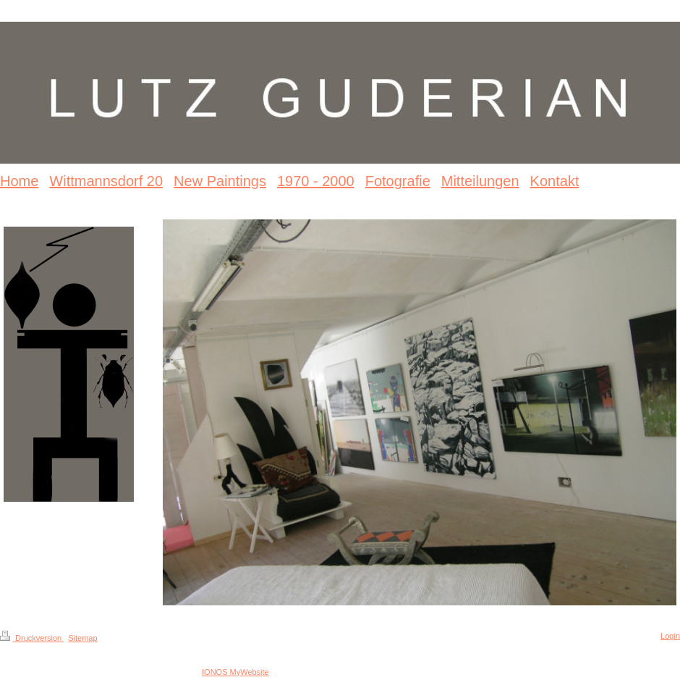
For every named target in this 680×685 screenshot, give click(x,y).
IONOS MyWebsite (235, 672)
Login (670, 635)
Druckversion (32, 638)
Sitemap (82, 638)
